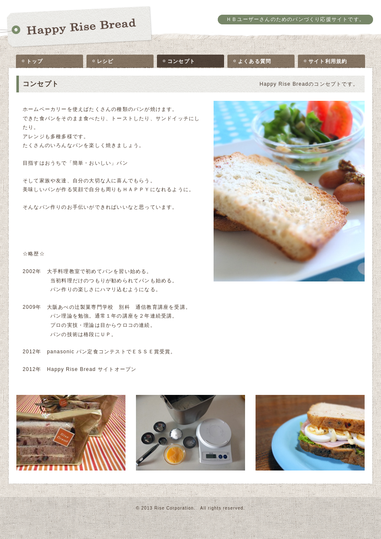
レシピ (105, 61)
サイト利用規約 (327, 61)
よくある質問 (254, 61)
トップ (34, 61)
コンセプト (181, 61)
